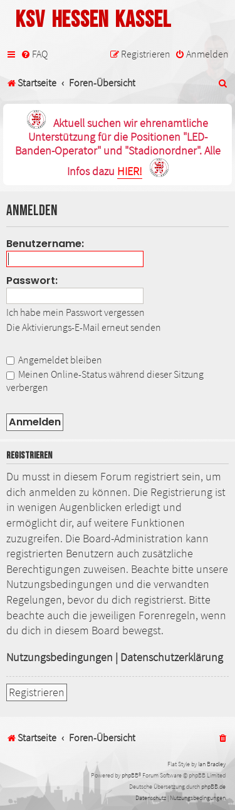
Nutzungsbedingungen (59, 657)
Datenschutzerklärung (171, 657)
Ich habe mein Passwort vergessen (75, 312)
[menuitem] (34, 54)
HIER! (129, 171)
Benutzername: (45, 243)
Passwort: (32, 280)
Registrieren (37, 692)
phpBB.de (213, 786)
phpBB (130, 775)
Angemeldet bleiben (54, 359)
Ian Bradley (212, 764)
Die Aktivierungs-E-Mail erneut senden (83, 327)
